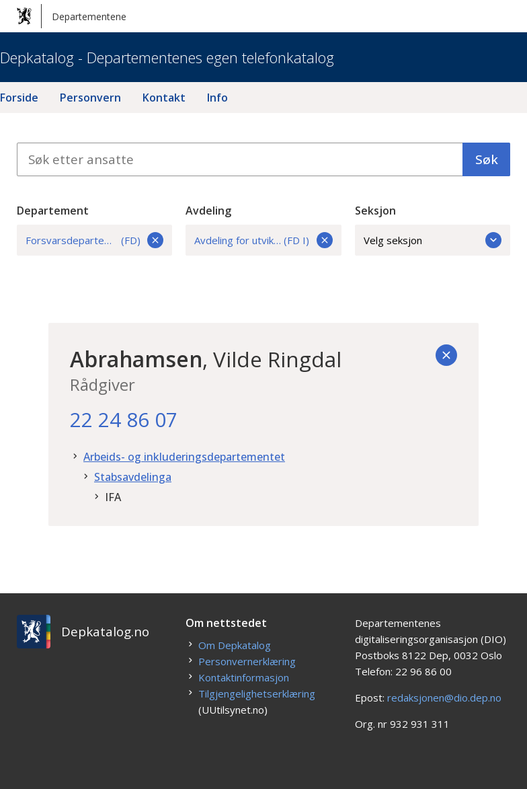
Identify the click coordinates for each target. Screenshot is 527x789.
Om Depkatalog (234, 645)
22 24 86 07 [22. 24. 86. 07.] (123, 419)
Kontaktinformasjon (243, 677)
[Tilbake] (446, 355)
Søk (486, 159)
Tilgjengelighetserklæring (256, 693)
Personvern (90, 97)
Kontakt (164, 97)
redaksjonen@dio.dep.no (444, 697)
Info (217, 97)
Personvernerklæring (247, 661)
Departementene (71, 16)
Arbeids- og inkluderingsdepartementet (184, 456)
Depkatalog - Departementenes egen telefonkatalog (167, 57)
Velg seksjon (433, 240)
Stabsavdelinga (132, 476)
